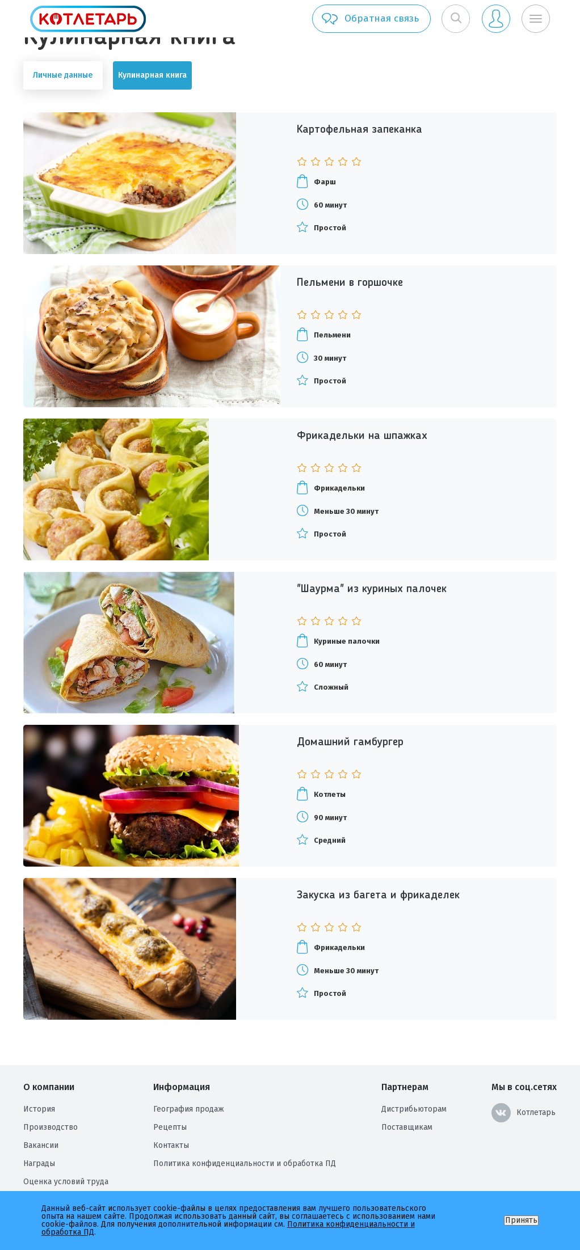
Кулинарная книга (152, 75)
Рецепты (170, 1127)
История (39, 1109)
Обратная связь (370, 19)
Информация (181, 1087)
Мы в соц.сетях (524, 1087)
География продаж (188, 1109)
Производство (50, 1127)
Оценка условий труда (65, 1181)
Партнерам (404, 1087)
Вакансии (40, 1145)
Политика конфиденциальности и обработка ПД (244, 1163)
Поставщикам (406, 1127)
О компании (48, 1087)
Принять (521, 1220)
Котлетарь (523, 1112)
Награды (39, 1163)
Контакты (171, 1145)
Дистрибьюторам (414, 1109)
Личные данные (63, 75)
